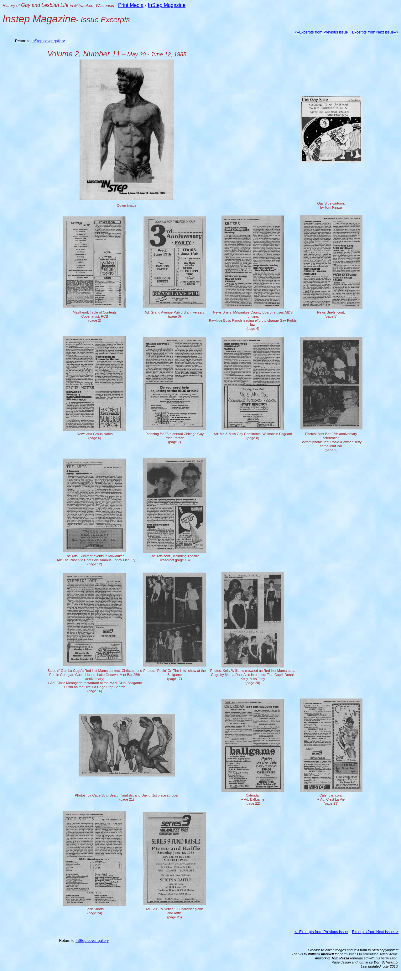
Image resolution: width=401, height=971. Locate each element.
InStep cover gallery (48, 41)
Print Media (130, 5)
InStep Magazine (166, 5)
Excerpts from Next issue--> (375, 32)
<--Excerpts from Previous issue (321, 32)
